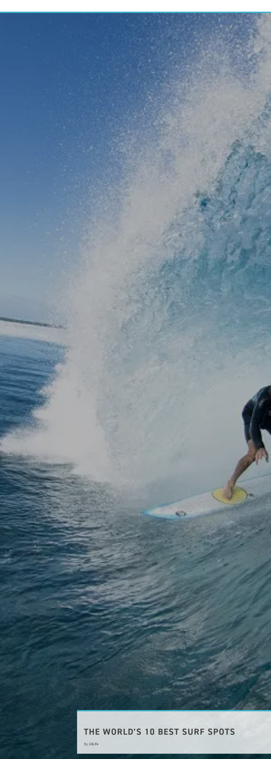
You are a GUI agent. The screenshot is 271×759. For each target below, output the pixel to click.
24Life (93, 744)
